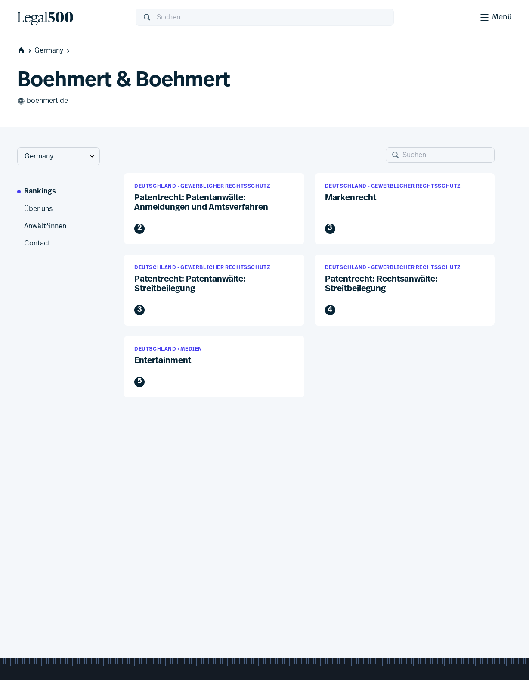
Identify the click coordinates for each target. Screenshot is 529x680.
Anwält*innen (45, 226)
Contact (37, 243)
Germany (52, 50)
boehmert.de (42, 101)
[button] (214, 208)
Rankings (40, 191)
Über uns (38, 208)
